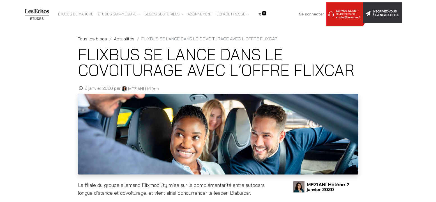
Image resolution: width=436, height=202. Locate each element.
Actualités (124, 39)
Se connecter (311, 14)
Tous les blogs (92, 39)
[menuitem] (76, 14)
